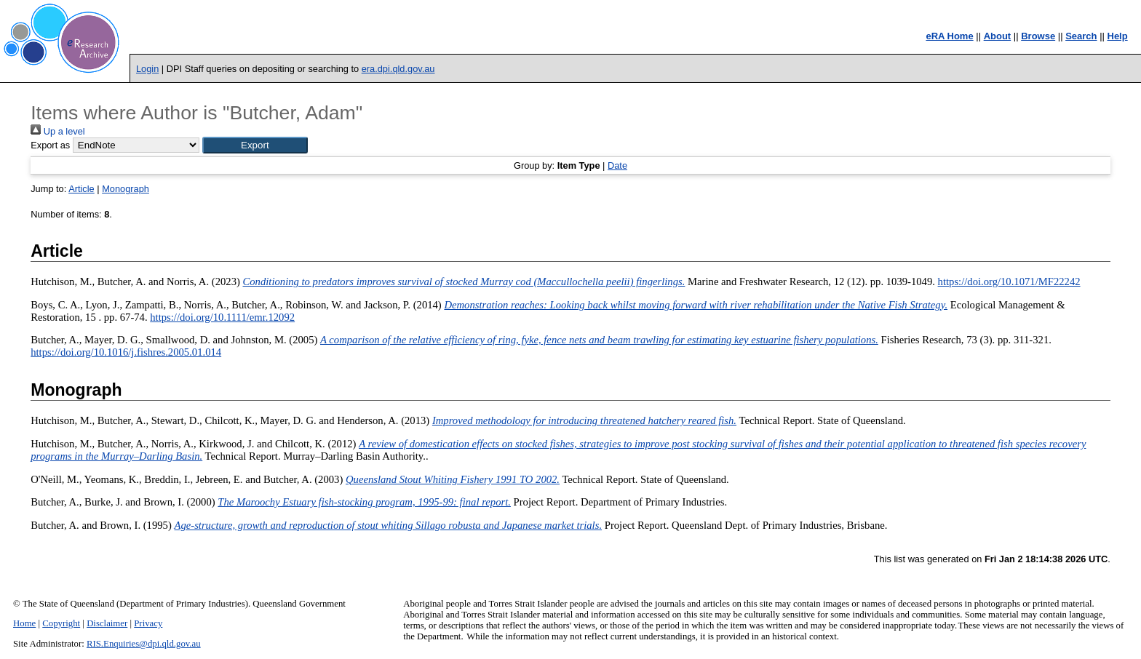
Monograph (125, 188)
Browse (1038, 36)
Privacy (148, 623)
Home (24, 623)
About (997, 36)
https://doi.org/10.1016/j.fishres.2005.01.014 (126, 352)
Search (1081, 36)
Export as (50, 145)
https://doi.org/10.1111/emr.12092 (222, 317)
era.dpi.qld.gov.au (398, 68)
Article (81, 188)
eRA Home (949, 36)
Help (1118, 36)
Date (617, 165)
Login (147, 68)
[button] (255, 145)
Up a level (57, 131)
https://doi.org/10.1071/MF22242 (1009, 281)
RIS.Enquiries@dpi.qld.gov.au (144, 644)
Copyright (61, 623)
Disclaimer (107, 623)
